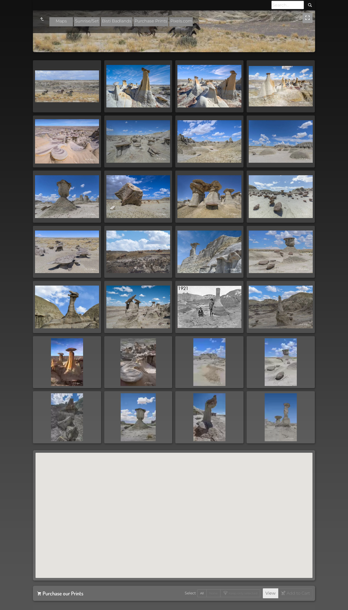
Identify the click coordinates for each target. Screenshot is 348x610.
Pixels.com (181, 21)
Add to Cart (298, 593)
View (270, 593)
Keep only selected (242, 593)
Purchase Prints (151, 21)
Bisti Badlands (116, 21)
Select (190, 593)
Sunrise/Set (87, 21)
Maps (61, 21)
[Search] (287, 5)
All (202, 593)
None (213, 593)
